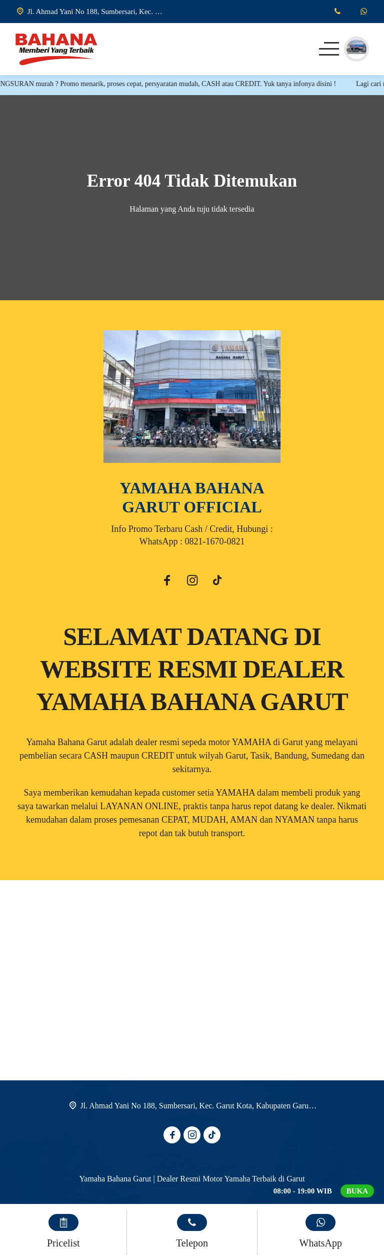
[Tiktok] (217, 581)
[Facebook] (167, 581)
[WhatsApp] (363, 12)
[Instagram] (192, 581)
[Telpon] (337, 12)
